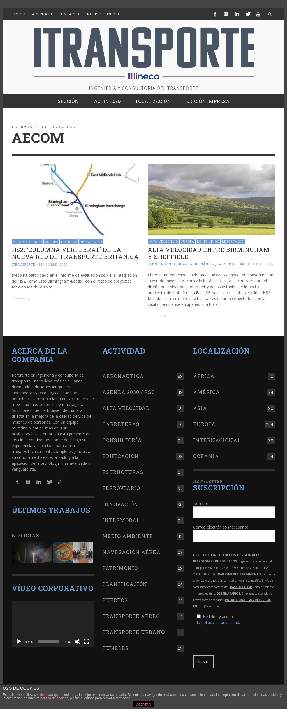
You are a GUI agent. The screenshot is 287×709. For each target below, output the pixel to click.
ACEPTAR (143, 704)
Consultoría (122, 439)
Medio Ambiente (127, 535)
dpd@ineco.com (209, 605)
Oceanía (206, 455)
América (206, 391)
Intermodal (121, 519)
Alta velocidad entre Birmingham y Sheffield (208, 253)
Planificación (124, 583)
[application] (53, 623)
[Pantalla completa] (86, 640)
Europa (51, 242)
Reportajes (233, 241)
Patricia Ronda (162, 264)
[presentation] (235, 640)
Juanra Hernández (196, 264)
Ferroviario (121, 487)
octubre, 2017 (261, 264)
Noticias (69, 242)
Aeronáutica (123, 375)
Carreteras (121, 423)
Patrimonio (120, 567)
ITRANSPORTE (23, 264)
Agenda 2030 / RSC (128, 391)
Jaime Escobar (230, 264)
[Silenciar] (77, 640)
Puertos (115, 599)
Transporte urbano (133, 631)
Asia (200, 407)
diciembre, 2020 (53, 264)
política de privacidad (220, 621)
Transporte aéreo (131, 615)
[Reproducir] (19, 640)
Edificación (120, 455)
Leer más (21, 299)
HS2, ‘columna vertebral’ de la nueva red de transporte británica (75, 253)
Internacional (217, 439)
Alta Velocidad (27, 242)
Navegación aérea (131, 551)
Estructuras (123, 471)
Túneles (115, 647)
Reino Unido (91, 242)
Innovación (120, 503)
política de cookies (54, 698)
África (203, 375)
